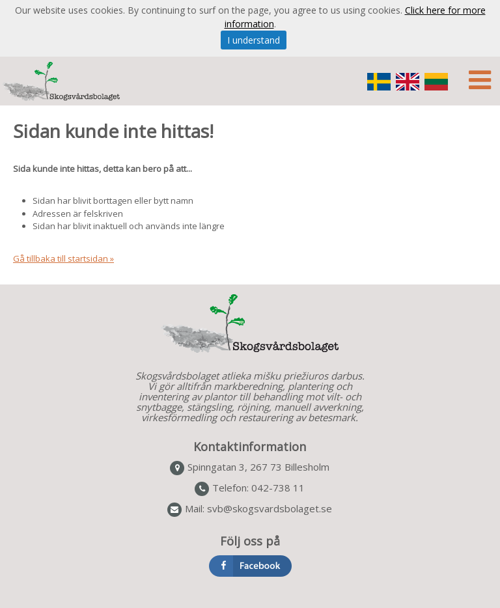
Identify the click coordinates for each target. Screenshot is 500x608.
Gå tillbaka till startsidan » (63, 258)
